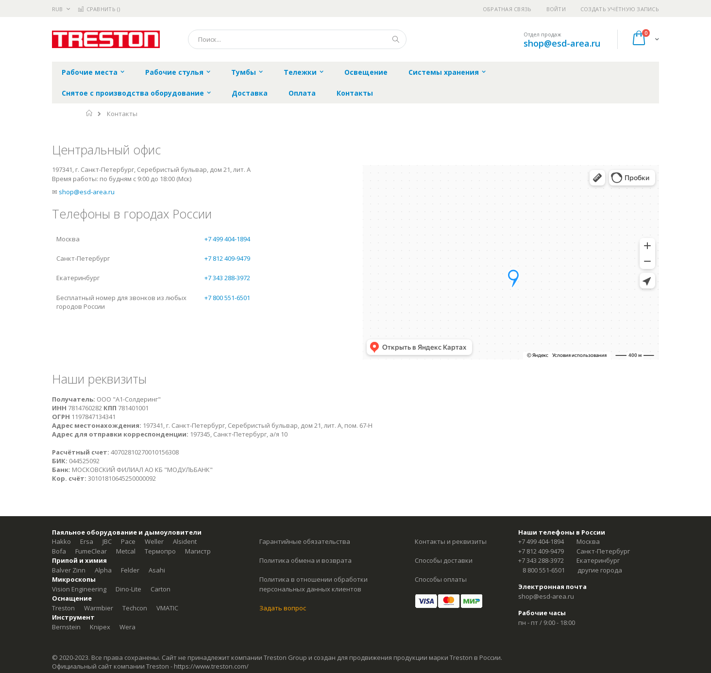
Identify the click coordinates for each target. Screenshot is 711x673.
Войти (556, 9)
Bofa (59, 551)
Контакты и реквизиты (451, 541)
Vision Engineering (79, 589)
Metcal (125, 551)
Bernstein (66, 627)
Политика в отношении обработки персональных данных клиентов (313, 584)
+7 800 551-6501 (227, 297)
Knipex (100, 627)
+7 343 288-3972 (227, 277)
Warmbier (98, 608)
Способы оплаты (441, 579)
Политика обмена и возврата (305, 560)
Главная (89, 113)
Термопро (160, 551)
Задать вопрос (282, 608)
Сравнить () (98, 9)
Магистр (198, 551)
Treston (63, 608)
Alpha (103, 570)
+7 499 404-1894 (227, 239)
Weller (154, 541)
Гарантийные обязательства (304, 541)
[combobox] (297, 39)
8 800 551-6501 (544, 570)
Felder (130, 570)
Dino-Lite (128, 589)
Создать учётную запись (619, 9)
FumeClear (91, 551)
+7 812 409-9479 (227, 258)
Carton (160, 589)
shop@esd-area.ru (562, 43)
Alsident (185, 541)
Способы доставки (444, 560)
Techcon (134, 608)
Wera (127, 627)
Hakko (61, 541)
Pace (128, 541)
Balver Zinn (68, 570)
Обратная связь (507, 9)
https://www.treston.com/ (211, 666)
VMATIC (167, 608)
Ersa (86, 541)
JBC (107, 541)
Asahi (157, 570)
